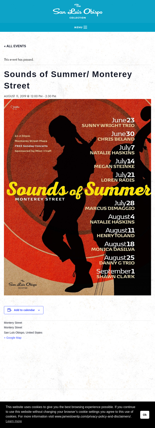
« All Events (15, 46)
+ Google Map (12, 337)
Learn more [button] (14, 421)
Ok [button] (145, 414)
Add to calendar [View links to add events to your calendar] (24, 310)
